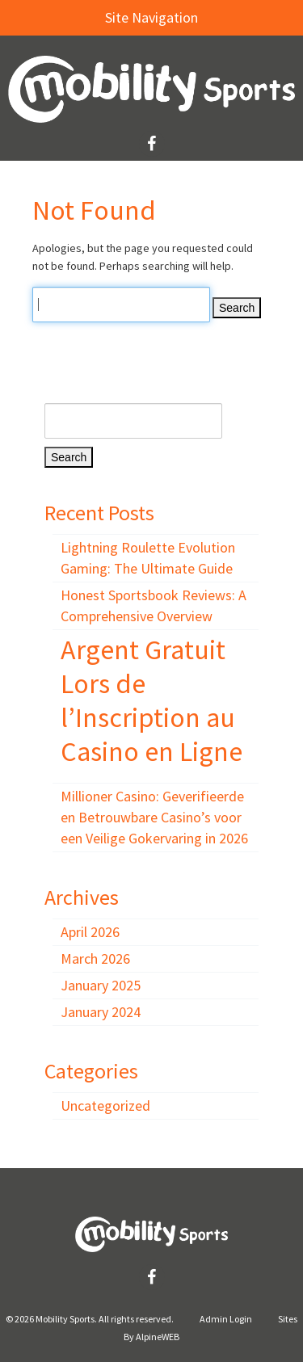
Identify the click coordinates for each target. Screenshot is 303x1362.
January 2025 (101, 985)
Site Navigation (107, 17)
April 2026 (90, 932)
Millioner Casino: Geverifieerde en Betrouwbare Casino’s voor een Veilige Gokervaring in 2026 (154, 817)
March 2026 (95, 958)
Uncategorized (105, 1105)
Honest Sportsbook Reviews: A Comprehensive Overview (153, 605)
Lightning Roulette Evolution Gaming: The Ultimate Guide (148, 558)
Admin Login (226, 1319)
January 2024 (101, 1012)
